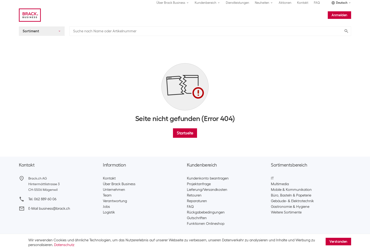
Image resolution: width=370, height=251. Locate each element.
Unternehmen (114, 190)
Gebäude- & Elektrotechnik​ (292, 201)
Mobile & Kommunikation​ (291, 190)
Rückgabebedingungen (206, 212)
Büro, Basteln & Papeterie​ (291, 195)
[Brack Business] (30, 15)
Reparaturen (197, 201)
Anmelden (339, 15)
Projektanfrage (199, 184)
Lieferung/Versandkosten (207, 190)
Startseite (185, 133)
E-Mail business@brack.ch (49, 208)
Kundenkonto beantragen (208, 178)
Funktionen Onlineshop (205, 224)
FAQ (317, 2)
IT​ (272, 178)
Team (107, 195)
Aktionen (285, 2)
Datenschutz (64, 245)
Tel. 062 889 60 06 (42, 199)
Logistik (109, 212)
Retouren (194, 195)
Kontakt (302, 2)
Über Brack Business (119, 184)
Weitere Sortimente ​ (287, 212)
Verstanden (338, 241)
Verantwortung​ (115, 201)
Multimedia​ (280, 184)
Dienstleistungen (237, 2)
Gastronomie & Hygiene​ (290, 207)
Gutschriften (197, 218)
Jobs (106, 207)
